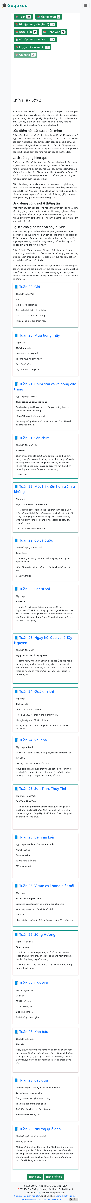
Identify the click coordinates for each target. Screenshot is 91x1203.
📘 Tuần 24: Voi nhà (30, 739)
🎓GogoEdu (15, 5)
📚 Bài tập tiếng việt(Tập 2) (35, 39)
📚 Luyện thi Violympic (32, 47)
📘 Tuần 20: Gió (27, 286)
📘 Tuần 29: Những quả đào (37, 1128)
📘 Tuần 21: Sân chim (32, 437)
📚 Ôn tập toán (48, 17)
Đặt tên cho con (28, 1199)
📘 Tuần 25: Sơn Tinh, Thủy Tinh (40, 788)
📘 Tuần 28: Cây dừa (31, 1080)
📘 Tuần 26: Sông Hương (34, 934)
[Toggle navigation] (85, 5)
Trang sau (35, 1176)
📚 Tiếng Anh (54, 32)
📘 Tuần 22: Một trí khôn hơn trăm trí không (45, 489)
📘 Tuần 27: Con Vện (31, 983)
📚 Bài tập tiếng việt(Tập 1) (35, 24)
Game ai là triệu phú (66, 1196)
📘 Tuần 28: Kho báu (31, 1031)
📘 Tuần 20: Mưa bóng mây (37, 335)
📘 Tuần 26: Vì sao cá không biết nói (44, 885)
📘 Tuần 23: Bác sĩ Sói (32, 588)
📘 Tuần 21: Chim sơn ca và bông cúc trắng (45, 386)
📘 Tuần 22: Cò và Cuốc (33, 540)
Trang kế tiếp (54, 1176)
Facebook (56, 1199)
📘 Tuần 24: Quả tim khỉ (34, 691)
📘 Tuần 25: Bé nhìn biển (34, 837)
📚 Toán (23, 17)
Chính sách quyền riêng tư (27, 1196)
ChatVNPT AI (44, 1199)
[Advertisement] (45, 77)
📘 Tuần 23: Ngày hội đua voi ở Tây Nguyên (43, 640)
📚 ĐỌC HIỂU (26, 32)
